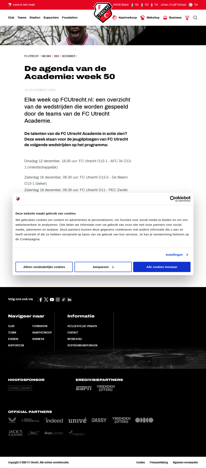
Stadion (13, 339)
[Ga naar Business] (172, 18)
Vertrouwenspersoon (82, 345)
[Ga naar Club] (11, 18)
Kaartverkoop (42, 332)
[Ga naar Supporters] (51, 18)
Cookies (140, 462)
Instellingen (174, 254)
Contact (72, 332)
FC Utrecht (31, 56)
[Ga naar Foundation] (69, 18)
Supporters (16, 345)
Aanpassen (103, 267)
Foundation (39, 326)
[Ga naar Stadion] (35, 18)
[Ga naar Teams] (22, 18)
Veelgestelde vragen (82, 326)
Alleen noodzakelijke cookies (44, 267)
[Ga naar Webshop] (150, 18)
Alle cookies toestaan (161, 267)
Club (11, 326)
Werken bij (74, 339)
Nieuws (46, 56)
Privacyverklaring (159, 462)
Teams (12, 332)
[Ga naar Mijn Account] (187, 18)
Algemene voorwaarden (185, 462)
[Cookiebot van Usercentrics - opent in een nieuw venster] (173, 199)
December (68, 56)
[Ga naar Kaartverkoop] (124, 18)
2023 (56, 56)
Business (38, 339)
